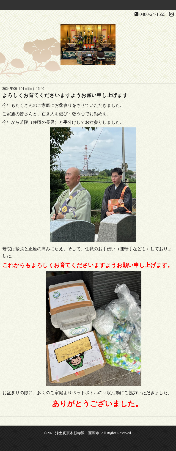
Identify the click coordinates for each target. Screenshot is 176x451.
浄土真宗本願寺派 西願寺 (77, 433)
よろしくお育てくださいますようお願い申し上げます (65, 95)
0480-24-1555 (152, 14)
